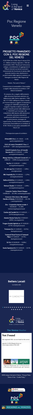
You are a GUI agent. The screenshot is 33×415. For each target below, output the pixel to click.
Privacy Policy (26, 375)
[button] (3, 307)
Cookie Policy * (21, 377)
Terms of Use (11, 377)
